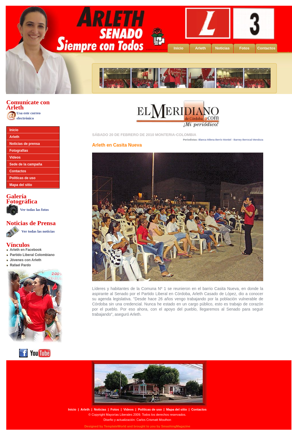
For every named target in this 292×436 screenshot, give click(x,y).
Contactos (266, 48)
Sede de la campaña (25, 164)
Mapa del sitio (20, 185)
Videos (15, 157)
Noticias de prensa (24, 144)
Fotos (244, 48)
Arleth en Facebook (24, 250)
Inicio (178, 48)
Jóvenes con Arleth (23, 260)
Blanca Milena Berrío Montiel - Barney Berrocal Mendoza (230, 139)
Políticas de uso (22, 178)
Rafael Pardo (18, 265)
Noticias (222, 48)
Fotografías (18, 151)
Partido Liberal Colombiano (30, 255)
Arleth (200, 48)
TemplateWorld (115, 426)
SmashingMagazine (175, 426)
